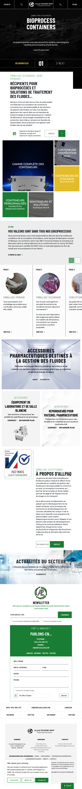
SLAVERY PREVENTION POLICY (41, 748)
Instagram (51, 715)
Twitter (30, 715)
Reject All (27, 780)
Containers (45, 756)
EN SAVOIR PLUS (45, 379)
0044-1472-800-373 (41, 642)
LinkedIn (68, 707)
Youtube (71, 715)
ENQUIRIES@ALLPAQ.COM (41, 648)
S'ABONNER (65, 615)
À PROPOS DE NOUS (15, 255)
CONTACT (51, 133)
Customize (14, 780)
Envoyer (64, 696)
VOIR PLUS (8, 332)
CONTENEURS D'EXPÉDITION (61, 756)
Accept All (42, 780)
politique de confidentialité (31, 621)
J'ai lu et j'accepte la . (26, 621)
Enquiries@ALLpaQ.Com (66, 746)
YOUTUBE (53, 653)
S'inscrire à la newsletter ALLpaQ (52, 621)
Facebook (10, 715)
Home (36, 756)
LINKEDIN (29, 653)
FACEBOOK (37, 653)
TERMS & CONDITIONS (41, 750)
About (45, 759)
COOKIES (41, 751)
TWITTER (45, 653)
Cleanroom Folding (33, 759)
